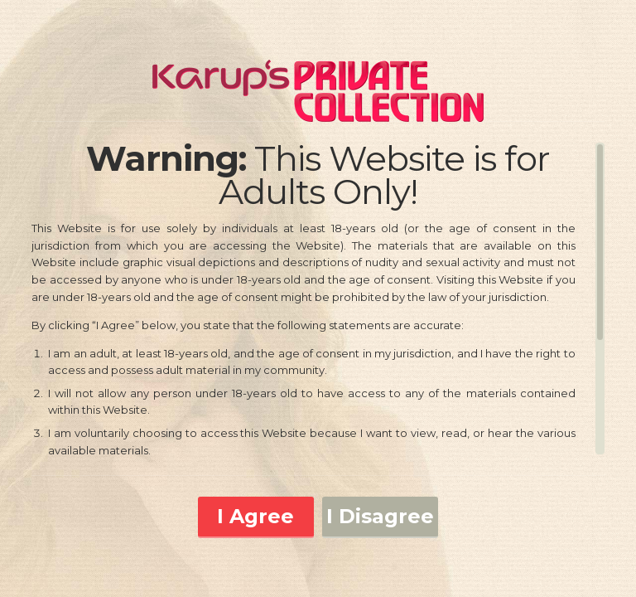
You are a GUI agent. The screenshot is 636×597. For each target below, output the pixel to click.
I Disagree (380, 516)
